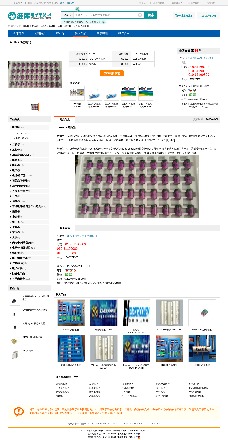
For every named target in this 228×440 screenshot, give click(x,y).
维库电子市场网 (30, 26)
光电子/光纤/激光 (20, 242)
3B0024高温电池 (71, 329)
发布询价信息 (111, 73)
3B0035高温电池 (169, 365)
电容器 (15, 160)
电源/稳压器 (17, 175)
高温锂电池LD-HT (103, 329)
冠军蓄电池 (94, 388)
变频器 (15, 227)
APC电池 (93, 384)
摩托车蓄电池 (195, 392)
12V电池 (126, 392)
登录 (62, 2)
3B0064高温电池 (202, 365)
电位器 (15, 170)
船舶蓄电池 (127, 384)
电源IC (15, 127)
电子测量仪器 (18, 258)
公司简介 (40, 33)
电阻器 (15, 165)
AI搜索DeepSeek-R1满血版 (84, 22)
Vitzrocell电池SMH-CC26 (169, 329)
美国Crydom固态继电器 (33, 323)
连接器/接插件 (19, 190)
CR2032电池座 (129, 395)
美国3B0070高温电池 (71, 365)
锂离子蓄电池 (82, 26)
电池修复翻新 (128, 388)
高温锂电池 (94, 395)
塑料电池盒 (94, 392)
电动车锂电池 (62, 388)
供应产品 (80, 33)
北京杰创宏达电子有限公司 (201, 58)
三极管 (15, 149)
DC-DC (19, 133)
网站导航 (212, 2)
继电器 (15, 221)
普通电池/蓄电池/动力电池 (61, 26)
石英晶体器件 (18, 180)
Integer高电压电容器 (32, 337)
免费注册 (70, 2)
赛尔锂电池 (194, 384)
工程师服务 (194, 2)
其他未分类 (17, 278)
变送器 (15, 216)
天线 (13, 237)
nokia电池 (160, 392)
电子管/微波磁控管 (21, 247)
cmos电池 (160, 388)
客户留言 (123, 33)
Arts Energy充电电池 (202, 329)
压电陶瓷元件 (18, 185)
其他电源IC (21, 138)
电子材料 (16, 268)
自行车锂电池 (162, 395)
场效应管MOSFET (21, 154)
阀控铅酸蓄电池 (196, 395)
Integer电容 (27, 350)
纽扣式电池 (61, 384)
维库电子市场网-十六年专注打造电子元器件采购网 (29, 16)
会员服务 (177, 2)
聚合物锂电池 (62, 392)
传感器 (15, 201)
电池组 (59, 395)
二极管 (15, 144)
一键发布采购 (184, 16)
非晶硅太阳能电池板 (198, 388)
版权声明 (142, 430)
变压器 (15, 211)
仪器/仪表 (16, 263)
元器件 (43, 26)
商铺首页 (18, 33)
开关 (13, 196)
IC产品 (60, 33)
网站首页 (143, 2)
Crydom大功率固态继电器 (34, 310)
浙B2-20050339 (130, 430)
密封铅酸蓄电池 (163, 384)
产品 (66, 15)
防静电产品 (17, 273)
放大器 (15, 232)
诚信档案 (102, 33)
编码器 (15, 252)
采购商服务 (159, 2)
